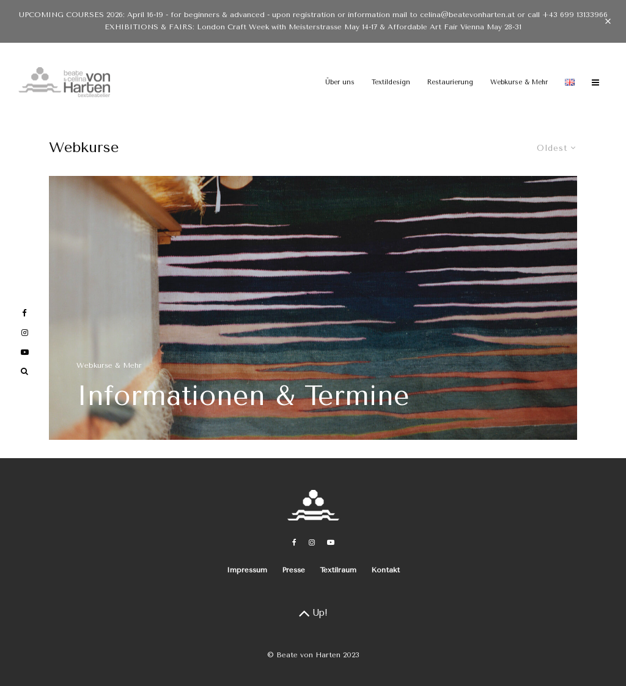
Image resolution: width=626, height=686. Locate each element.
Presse (293, 570)
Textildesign (391, 82)
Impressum (247, 570)
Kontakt (385, 570)
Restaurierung (450, 82)
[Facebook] (294, 542)
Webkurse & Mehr (519, 82)
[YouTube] (331, 542)
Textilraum (338, 570)
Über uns (340, 82)
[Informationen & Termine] (313, 308)
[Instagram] (312, 542)
